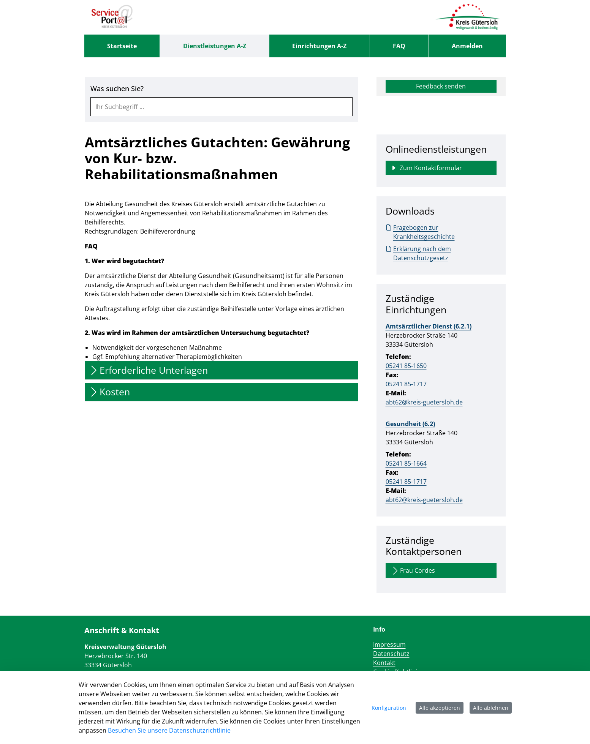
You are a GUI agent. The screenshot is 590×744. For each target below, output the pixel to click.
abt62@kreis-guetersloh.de (424, 402)
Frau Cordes (413, 570)
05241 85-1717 (406, 384)
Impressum (389, 644)
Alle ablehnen (490, 707)
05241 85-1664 (406, 463)
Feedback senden (441, 86)
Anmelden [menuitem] (467, 46)
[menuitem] (122, 46)
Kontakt (384, 663)
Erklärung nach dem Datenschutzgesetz (418, 253)
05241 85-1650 (406, 366)
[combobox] (221, 106)
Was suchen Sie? (117, 89)
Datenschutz (391, 653)
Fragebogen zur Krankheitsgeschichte (420, 232)
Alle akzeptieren (439, 707)
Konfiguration (389, 707)
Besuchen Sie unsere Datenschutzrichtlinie (169, 730)
